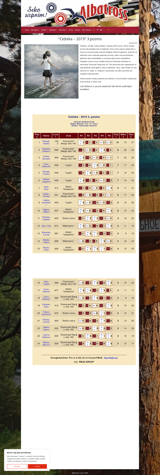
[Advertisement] (80, 447)
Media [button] (43, 30)
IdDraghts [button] (34, 30)
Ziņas (27, 30)
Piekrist (37, 466)
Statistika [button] (62, 30)
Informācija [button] (86, 30)
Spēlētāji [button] (52, 30)
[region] (27, 460)
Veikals (77, 30)
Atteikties (17, 466)
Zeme (71, 30)
